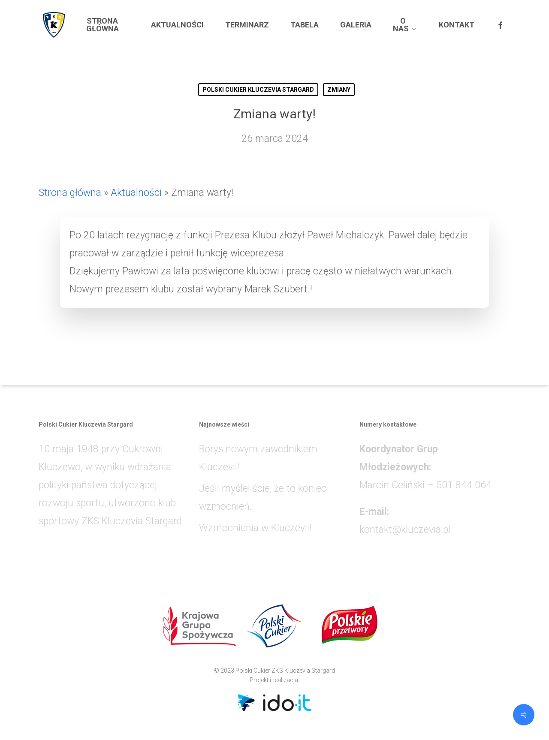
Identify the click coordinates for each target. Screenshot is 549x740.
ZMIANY (338, 89)
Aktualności (136, 193)
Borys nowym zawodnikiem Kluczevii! (258, 458)
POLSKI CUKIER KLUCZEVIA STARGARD (258, 89)
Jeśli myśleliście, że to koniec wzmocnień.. (262, 497)
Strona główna (70, 193)
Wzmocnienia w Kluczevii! (255, 528)
